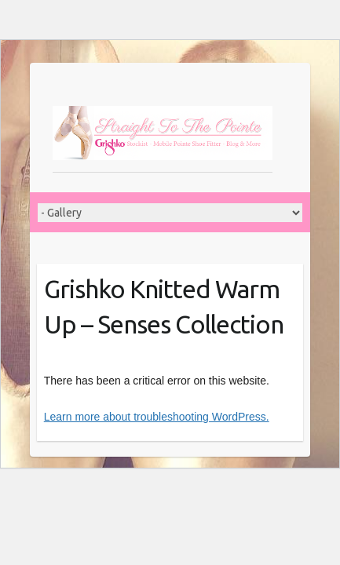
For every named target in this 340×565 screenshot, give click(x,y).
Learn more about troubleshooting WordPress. (156, 416)
